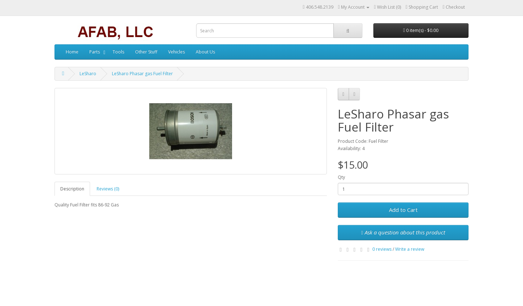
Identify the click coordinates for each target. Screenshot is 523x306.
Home (72, 52)
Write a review (409, 249)
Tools (118, 52)
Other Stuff (146, 52)
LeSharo (88, 74)
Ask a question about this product (403, 232)
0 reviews (382, 249)
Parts (94, 52)
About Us (205, 52)
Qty (341, 177)
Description (72, 189)
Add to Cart (403, 209)
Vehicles (176, 52)
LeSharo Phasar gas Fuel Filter (142, 74)
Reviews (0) (108, 189)
